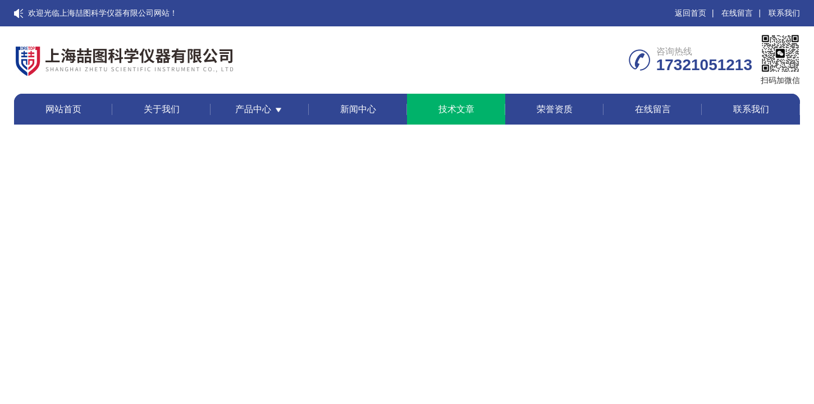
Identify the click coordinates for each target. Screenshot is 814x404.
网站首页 (63, 109)
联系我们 (784, 12)
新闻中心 (358, 109)
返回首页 (690, 12)
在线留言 (737, 12)
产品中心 (253, 109)
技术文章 (456, 109)
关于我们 (162, 109)
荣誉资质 (555, 109)
